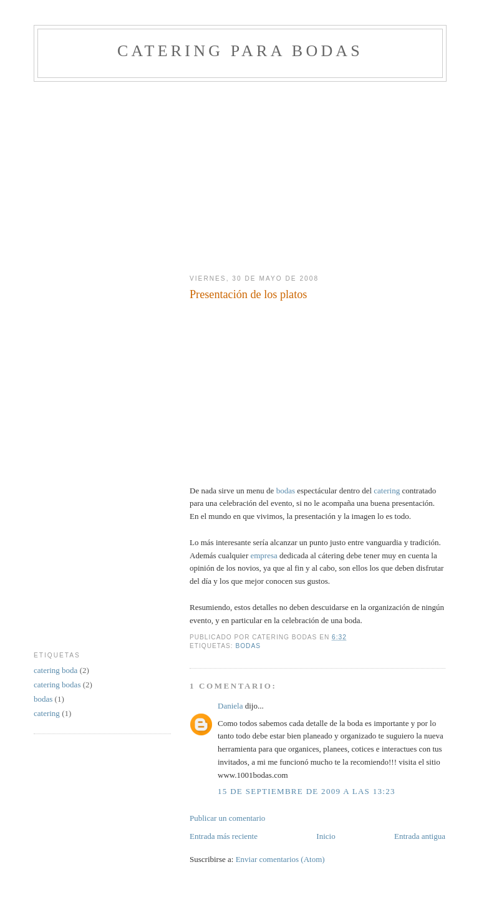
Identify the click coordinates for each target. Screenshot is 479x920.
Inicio (325, 836)
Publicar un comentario (227, 818)
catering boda (57, 670)
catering (387, 490)
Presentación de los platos (248, 294)
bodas (285, 490)
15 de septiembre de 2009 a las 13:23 (306, 791)
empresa (263, 555)
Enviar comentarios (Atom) (280, 859)
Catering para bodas (240, 51)
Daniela (230, 705)
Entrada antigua (419, 836)
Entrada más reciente (224, 836)
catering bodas (58, 684)
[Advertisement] (180, 175)
